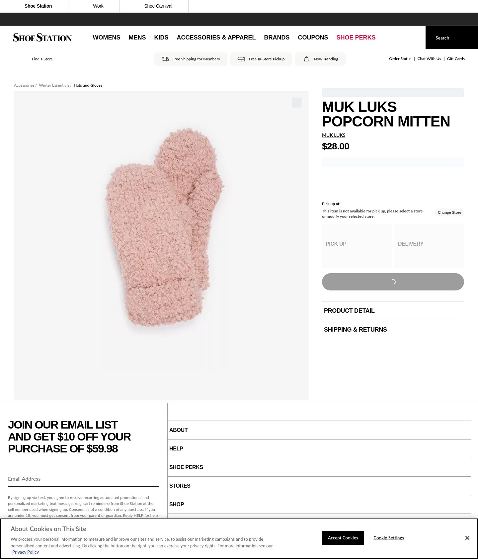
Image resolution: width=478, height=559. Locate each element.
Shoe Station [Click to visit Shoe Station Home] (34, 6)
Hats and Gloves (88, 85)
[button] (33, 59)
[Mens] (137, 37)
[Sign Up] (152, 479)
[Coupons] (313, 37)
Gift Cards (456, 58)
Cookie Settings (388, 537)
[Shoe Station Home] (42, 37)
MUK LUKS (333, 135)
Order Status (400, 58)
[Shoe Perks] (356, 37)
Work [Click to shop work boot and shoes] (93, 6)
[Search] (452, 37)
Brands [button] (277, 37)
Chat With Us (429, 58)
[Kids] (161, 37)
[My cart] (414, 37)
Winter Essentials (54, 85)
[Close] (467, 538)
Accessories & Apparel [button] (216, 37)
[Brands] (277, 37)
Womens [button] (106, 37)
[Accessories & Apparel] (216, 37)
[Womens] (106, 37)
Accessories (24, 85)
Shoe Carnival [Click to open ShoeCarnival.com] (154, 6)
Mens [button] (137, 37)
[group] (357, 246)
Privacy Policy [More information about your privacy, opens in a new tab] (25, 552)
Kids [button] (161, 37)
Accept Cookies (343, 537)
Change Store (449, 212)
